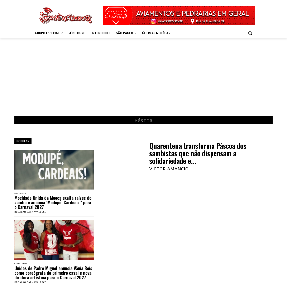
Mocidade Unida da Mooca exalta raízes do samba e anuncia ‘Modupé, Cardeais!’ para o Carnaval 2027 (52, 203)
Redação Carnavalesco (30, 212)
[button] (250, 33)
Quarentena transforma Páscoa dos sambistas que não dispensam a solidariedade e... (197, 153)
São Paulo (21, 193)
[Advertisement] (143, 75)
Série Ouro (22, 264)
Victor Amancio (168, 168)
